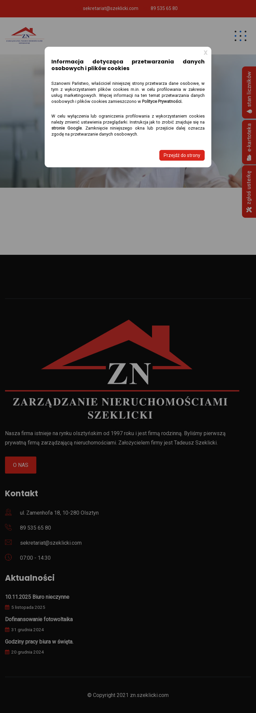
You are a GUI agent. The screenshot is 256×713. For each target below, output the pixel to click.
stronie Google (66, 128)
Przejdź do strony (182, 155)
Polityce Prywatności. (162, 101)
